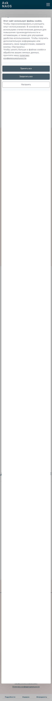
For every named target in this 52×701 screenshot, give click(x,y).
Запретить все (26, 76)
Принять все (26, 69)
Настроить (26, 84)
